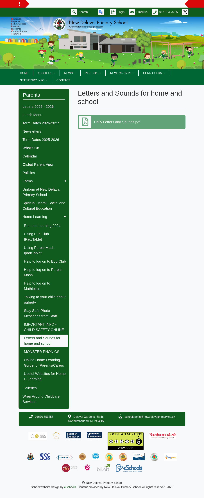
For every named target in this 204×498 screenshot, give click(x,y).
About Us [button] (45, 73)
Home (24, 73)
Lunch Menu (32, 115)
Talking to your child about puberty (44, 299)
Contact (63, 80)
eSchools (70, 487)
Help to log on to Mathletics (37, 286)
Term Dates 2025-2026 (40, 140)
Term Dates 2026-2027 (40, 123)
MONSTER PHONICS (41, 352)
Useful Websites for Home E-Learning (45, 376)
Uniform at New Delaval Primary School (41, 192)
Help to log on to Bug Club (45, 261)
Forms (44, 181)
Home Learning (44, 217)
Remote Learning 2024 (42, 226)
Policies (28, 173)
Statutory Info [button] (32, 80)
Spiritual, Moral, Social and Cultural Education (43, 205)
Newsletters (31, 131)
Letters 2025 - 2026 (38, 107)
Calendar (29, 156)
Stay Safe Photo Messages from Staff (40, 313)
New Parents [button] (121, 73)
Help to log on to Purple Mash (43, 272)
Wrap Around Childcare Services (41, 399)
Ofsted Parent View (37, 164)
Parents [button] (92, 73)
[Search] (86, 12)
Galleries (29, 388)
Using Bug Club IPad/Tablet (36, 236)
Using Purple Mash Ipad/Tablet (39, 250)
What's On (30, 148)
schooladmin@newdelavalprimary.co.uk (149, 416)
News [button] (69, 73)
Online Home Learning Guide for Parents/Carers (44, 362)
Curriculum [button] (153, 73)
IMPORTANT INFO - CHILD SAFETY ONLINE (44, 327)
